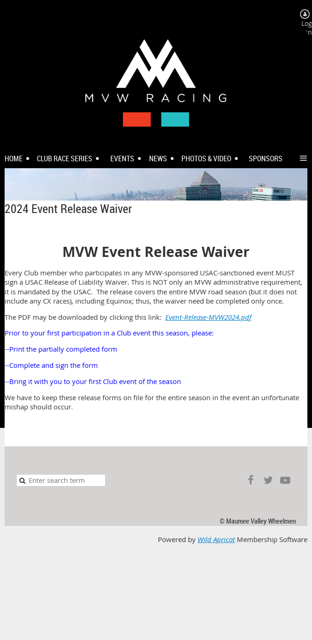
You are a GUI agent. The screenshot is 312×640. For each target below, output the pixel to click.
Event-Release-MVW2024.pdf (208, 317)
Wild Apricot (216, 539)
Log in (306, 28)
